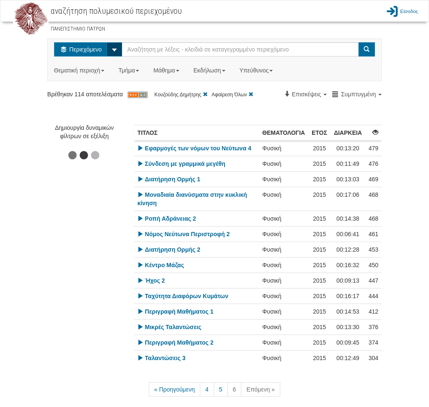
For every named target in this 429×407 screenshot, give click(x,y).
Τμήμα (130, 70)
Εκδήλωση (210, 70)
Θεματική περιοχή (80, 70)
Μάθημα (167, 70)
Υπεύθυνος (256, 70)
